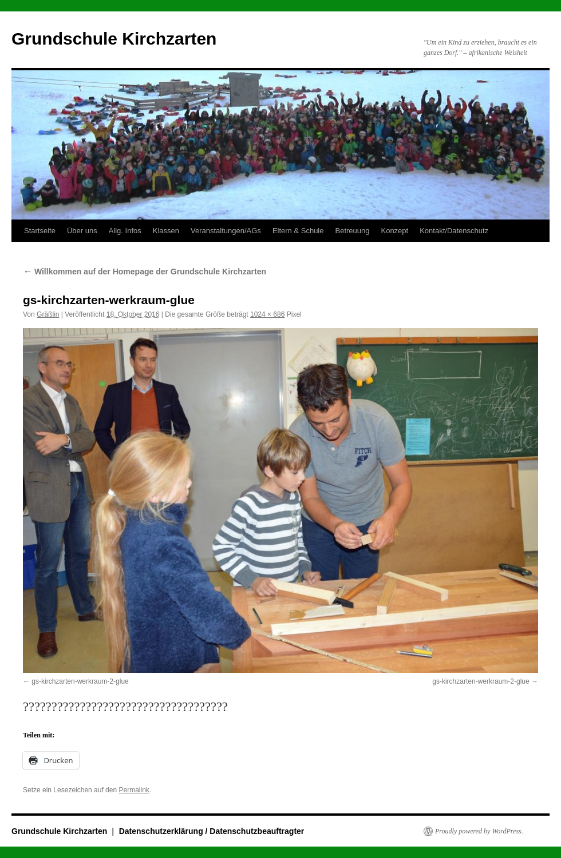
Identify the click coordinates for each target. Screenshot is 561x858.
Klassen (166, 230)
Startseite (40, 230)
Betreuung (352, 230)
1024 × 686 (267, 314)
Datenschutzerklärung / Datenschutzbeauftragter (212, 831)
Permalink (133, 790)
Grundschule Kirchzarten (113, 38)
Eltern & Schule (298, 230)
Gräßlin (48, 314)
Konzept (394, 230)
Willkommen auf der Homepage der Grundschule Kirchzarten (144, 271)
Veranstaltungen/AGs (226, 230)
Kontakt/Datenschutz (454, 230)
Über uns (82, 230)
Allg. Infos (125, 230)
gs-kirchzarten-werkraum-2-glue (79, 681)
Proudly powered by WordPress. (479, 831)
